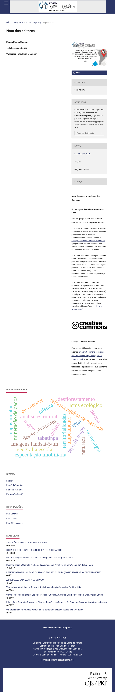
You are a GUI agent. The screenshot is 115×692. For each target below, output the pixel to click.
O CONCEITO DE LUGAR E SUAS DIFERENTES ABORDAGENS (34, 550)
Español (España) (14, 485)
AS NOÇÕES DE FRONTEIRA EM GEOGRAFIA (26, 542)
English (9, 481)
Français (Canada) (14, 490)
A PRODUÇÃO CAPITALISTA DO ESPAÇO (25, 580)
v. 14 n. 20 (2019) (33, 22)
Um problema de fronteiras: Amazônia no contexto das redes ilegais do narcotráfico (45, 610)
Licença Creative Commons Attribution (88, 241)
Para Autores (12, 518)
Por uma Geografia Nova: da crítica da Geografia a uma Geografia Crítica (39, 557)
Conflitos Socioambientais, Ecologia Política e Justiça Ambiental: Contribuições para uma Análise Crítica (54, 595)
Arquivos (18, 22)
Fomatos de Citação (85, 133)
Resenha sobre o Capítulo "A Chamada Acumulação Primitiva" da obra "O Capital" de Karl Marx (49, 565)
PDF (78, 72)
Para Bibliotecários (14, 523)
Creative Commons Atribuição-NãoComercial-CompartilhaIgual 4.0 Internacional (88, 355)
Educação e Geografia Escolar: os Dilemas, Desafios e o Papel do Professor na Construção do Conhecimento (56, 602)
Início (9, 22)
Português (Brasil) (14, 494)
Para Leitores (12, 514)
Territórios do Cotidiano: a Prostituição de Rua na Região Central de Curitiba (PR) (43, 587)
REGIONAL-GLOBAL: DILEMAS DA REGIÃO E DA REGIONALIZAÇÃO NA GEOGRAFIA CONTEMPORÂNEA (53, 572)
